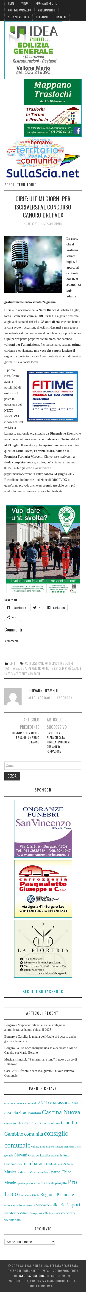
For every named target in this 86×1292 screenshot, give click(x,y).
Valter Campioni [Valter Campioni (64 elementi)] (30, 1213)
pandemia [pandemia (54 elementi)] (45, 1172)
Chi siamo (42, 17)
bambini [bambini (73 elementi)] (34, 1113)
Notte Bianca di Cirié (58, 668)
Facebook (64, 698)
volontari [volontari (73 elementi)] (68, 1213)
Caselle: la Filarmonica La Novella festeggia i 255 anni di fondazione (58, 742)
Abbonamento (46, 10)
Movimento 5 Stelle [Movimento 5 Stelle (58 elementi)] (61, 1164)
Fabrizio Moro (36, 668)
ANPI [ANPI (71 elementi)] (42, 1103)
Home (11, 3)
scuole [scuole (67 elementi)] (17, 1205)
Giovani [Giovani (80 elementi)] (21, 1155)
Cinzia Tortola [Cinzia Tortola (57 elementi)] (12, 1123)
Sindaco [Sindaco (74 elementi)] (42, 1205)
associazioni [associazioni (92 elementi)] (16, 1112)
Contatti (60, 17)
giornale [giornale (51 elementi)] (8, 1155)
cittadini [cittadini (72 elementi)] (28, 1123)
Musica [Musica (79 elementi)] (10, 1172)
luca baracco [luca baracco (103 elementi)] (35, 1163)
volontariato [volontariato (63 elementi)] (12, 1220)
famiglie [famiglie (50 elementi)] (59, 1146)
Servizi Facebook (18, 17)
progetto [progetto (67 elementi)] (61, 1183)
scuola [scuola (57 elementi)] (8, 1205)
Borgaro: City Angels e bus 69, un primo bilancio (25, 737)
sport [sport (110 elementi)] (74, 1205)
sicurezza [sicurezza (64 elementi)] (28, 1205)
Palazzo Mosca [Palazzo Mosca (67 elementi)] (28, 1172)
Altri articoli (40, 698)
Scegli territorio (20, 185)
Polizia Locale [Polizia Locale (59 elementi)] (45, 1183)
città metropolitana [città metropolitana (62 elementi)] (47, 1123)
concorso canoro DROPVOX (42, 663)
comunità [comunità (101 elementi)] (33, 1134)
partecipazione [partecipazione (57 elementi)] (27, 1183)
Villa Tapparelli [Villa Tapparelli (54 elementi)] (51, 1213)
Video (24, 3)
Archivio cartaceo (19, 10)
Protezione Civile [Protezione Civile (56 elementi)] (29, 1195)
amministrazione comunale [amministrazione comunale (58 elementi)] (20, 1103)
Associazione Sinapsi (34, 1275)
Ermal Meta (19, 668)
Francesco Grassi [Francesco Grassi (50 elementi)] (72, 1146)
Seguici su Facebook (43, 991)
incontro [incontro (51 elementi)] (55, 1155)
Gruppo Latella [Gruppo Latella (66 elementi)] (39, 1155)
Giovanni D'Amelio (53, 224)
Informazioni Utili (46, 3)
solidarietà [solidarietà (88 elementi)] (59, 1204)
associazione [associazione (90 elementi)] (70, 1102)
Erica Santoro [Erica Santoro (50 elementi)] (47, 1146)
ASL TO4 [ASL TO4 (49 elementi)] (52, 1103)
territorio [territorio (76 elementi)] (11, 1213)
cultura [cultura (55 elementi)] (35, 1146)
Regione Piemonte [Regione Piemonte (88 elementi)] (57, 1194)
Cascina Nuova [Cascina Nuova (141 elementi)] (61, 1112)
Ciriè (12, 663)
